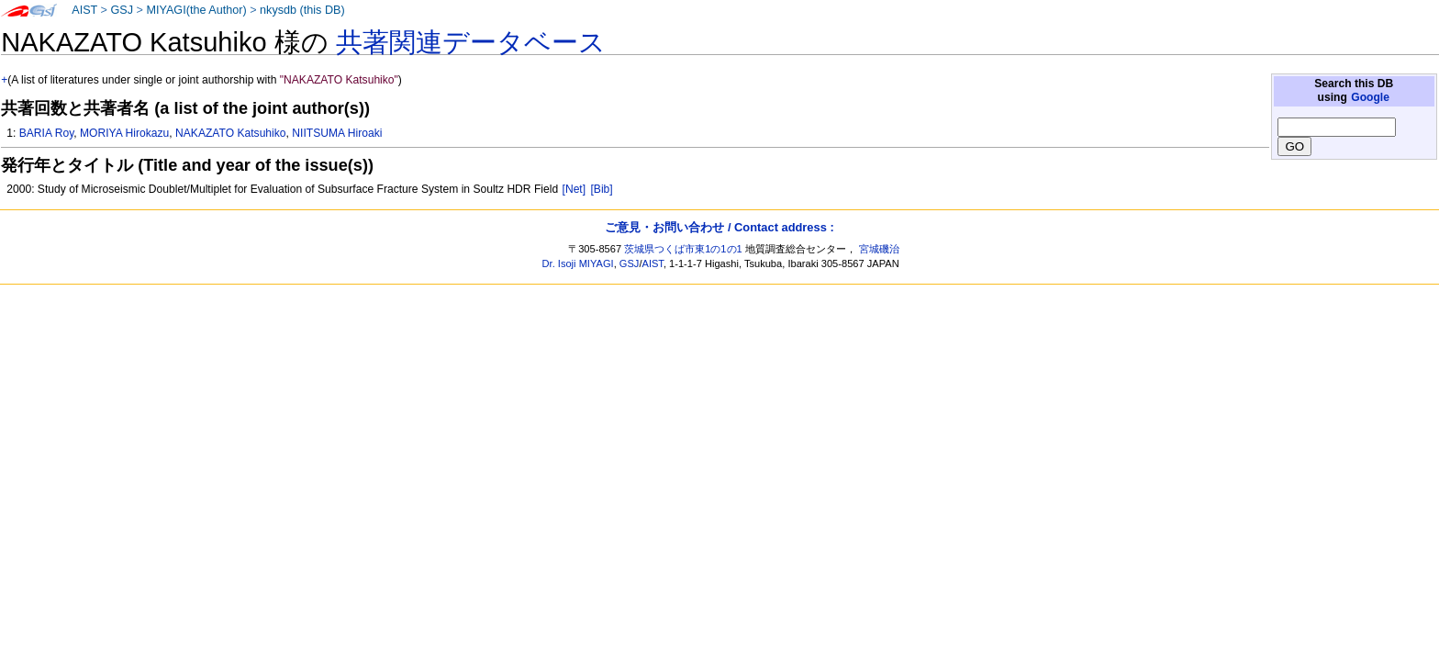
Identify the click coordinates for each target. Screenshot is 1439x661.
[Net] (574, 189)
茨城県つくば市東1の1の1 (683, 248)
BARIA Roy (46, 133)
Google (1370, 97)
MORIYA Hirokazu (124, 133)
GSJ (121, 10)
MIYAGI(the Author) (196, 10)
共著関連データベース (471, 42)
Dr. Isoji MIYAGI (578, 263)
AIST (84, 10)
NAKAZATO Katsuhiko (230, 133)
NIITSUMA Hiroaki (337, 133)
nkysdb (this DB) (302, 10)
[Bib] (601, 189)
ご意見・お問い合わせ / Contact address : (719, 227)
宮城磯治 (879, 248)
